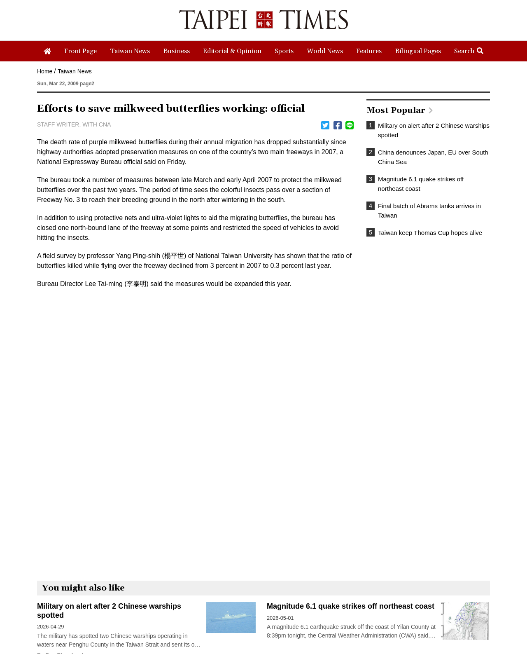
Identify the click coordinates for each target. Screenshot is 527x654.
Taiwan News (74, 71)
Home (44, 71)
